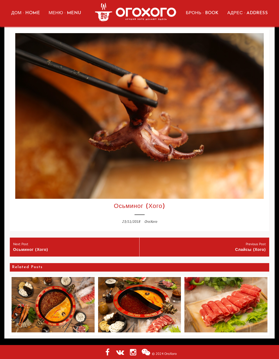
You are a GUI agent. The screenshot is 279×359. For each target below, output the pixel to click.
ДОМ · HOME (25, 13)
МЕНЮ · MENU (65, 13)
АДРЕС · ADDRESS (247, 13)
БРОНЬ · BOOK (202, 13)
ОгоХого (150, 221)
